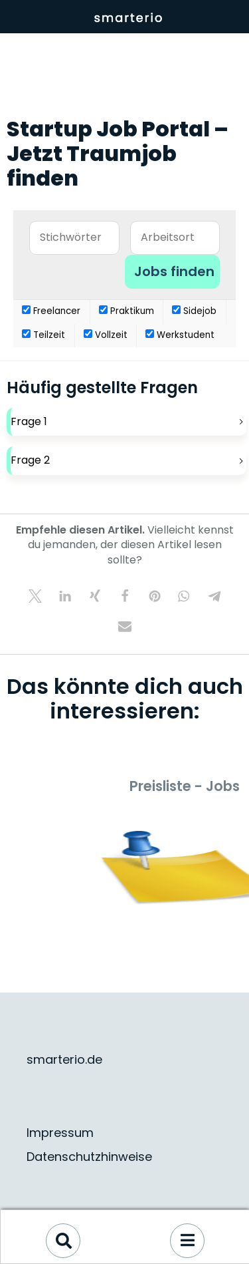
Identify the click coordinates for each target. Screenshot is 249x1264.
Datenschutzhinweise (89, 1156)
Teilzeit (43, 335)
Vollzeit (105, 335)
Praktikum (126, 311)
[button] (34, 595)
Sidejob (194, 311)
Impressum (60, 1132)
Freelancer (51, 311)
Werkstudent (179, 335)
